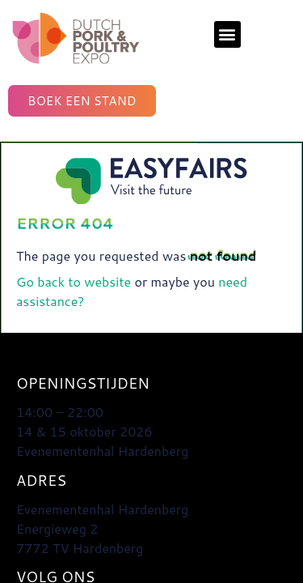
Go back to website (73, 281)
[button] (227, 34)
